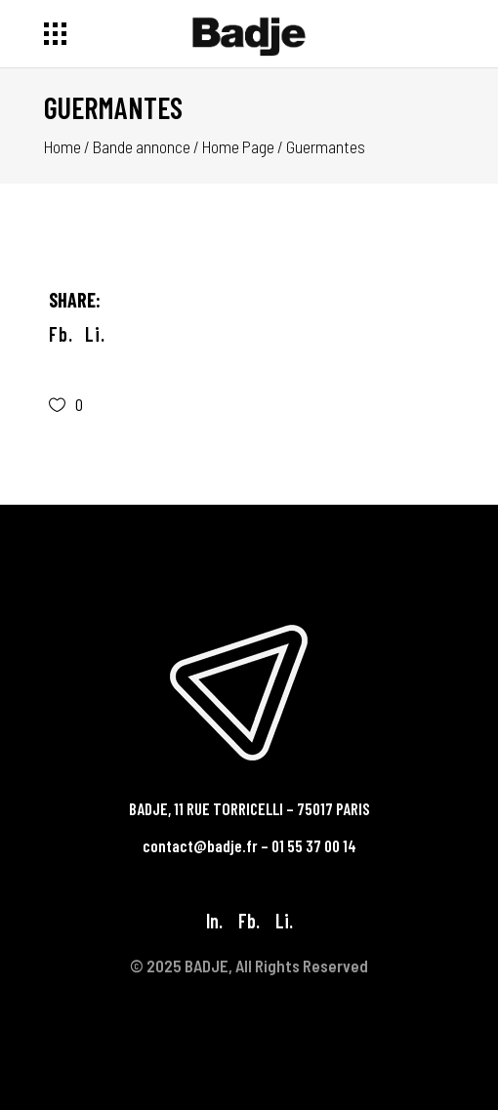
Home (62, 146)
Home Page (238, 146)
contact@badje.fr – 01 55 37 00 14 (249, 845)
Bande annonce (141, 146)
